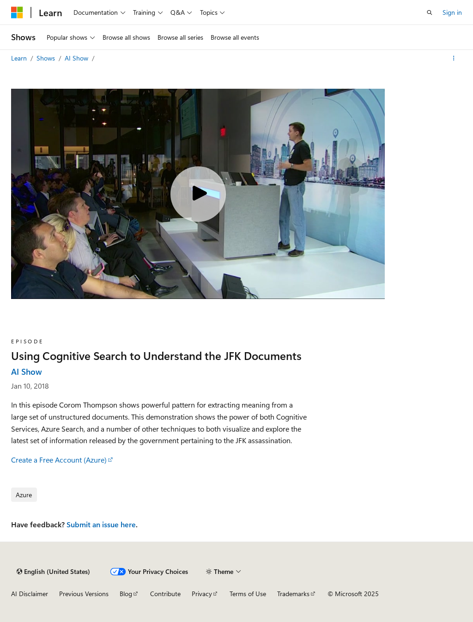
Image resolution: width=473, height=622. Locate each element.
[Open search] (429, 12)
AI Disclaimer (29, 593)
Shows (46, 58)
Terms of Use (248, 593)
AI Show (77, 58)
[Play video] (198, 194)
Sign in (452, 12)
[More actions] (454, 58)
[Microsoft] (17, 12)
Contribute (165, 593)
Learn (20, 58)
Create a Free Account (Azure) (59, 459)
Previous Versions (84, 593)
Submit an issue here (101, 524)
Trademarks (293, 593)
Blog (126, 593)
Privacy (202, 593)
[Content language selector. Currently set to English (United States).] (53, 571)
